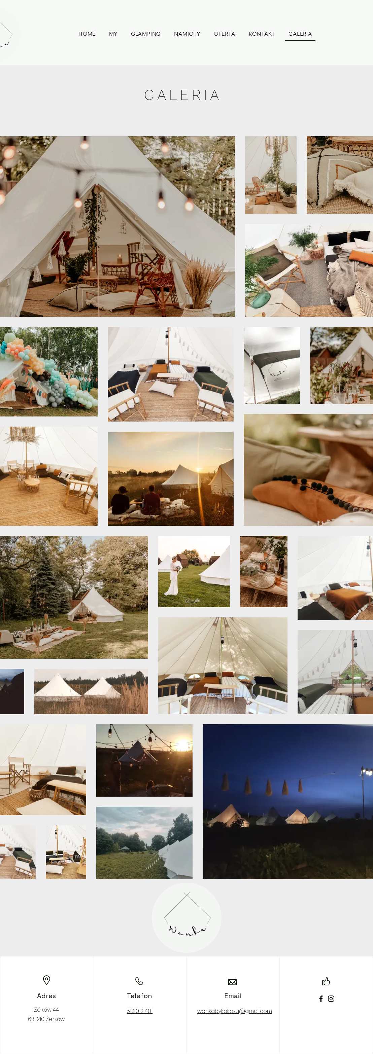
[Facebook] (321, 998)
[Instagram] (331, 998)
